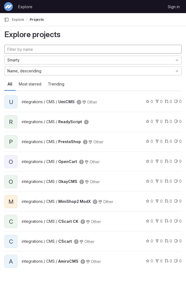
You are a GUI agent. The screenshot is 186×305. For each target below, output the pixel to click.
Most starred (30, 84)
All (10, 84)
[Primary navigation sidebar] (6, 19)
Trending (56, 84)
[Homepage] (8, 6)
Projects (37, 19)
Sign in (174, 6)
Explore (25, 6)
